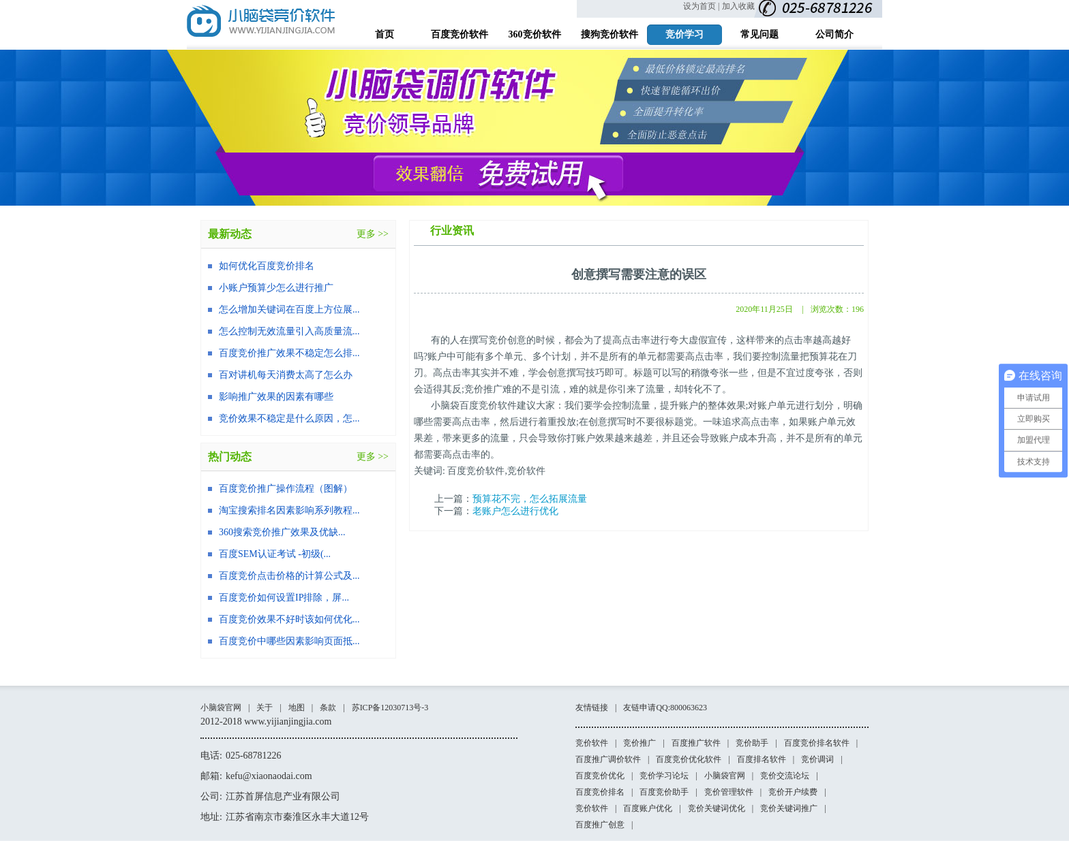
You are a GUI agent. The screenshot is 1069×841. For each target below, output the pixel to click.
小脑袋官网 (220, 707)
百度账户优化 (647, 808)
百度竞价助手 (664, 792)
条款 (328, 707)
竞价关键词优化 (716, 808)
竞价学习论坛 (664, 775)
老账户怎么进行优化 (515, 511)
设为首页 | (701, 6)
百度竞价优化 (599, 775)
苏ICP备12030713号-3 (390, 707)
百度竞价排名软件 (816, 743)
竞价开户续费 (792, 792)
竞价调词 (817, 759)
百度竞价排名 (599, 792)
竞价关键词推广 (788, 808)
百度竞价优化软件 (688, 759)
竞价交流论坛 (784, 775)
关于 (264, 707)
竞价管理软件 (728, 792)
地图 (296, 707)
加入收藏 (738, 6)
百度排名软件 (761, 759)
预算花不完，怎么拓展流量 (529, 499)
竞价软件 (591, 743)
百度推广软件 (696, 743)
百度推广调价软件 (608, 759)
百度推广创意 (599, 824)
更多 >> (373, 234)
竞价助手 (752, 743)
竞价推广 (639, 743)
